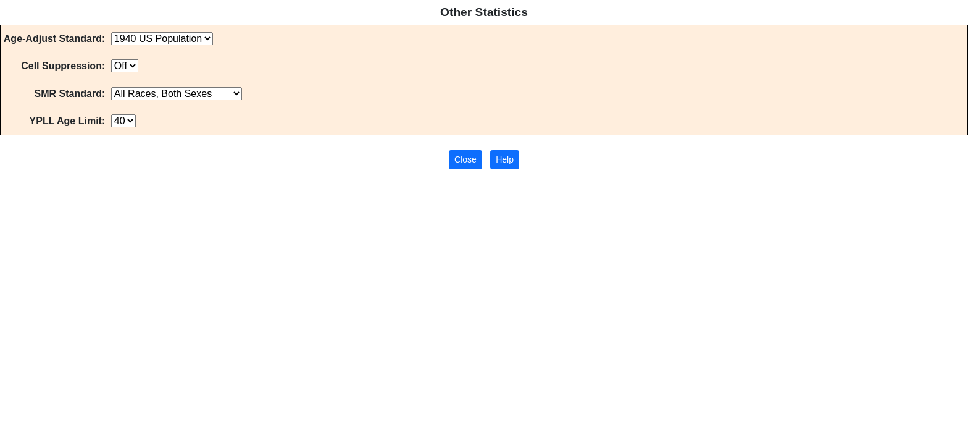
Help (505, 159)
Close (465, 159)
